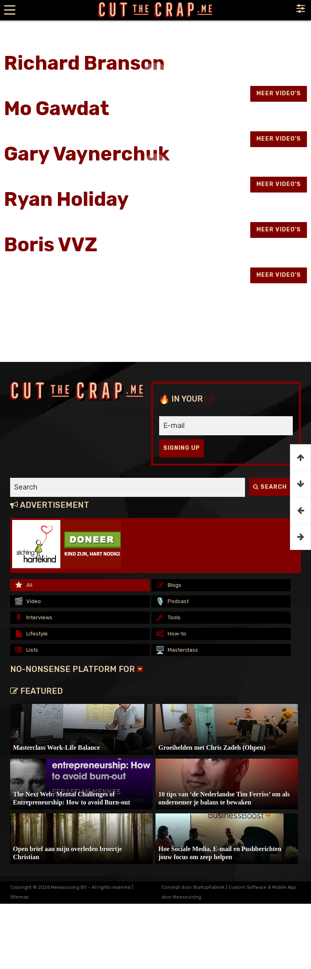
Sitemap (19, 897)
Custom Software (247, 887)
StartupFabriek (209, 887)
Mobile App (284, 887)
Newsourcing (187, 897)
